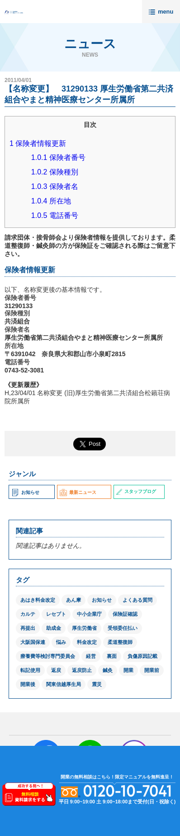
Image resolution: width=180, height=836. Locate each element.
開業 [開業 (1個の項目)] (128, 670)
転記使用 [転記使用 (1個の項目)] (30, 670)
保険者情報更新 (37, 143)
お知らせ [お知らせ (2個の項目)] (102, 600)
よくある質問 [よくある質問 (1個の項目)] (137, 600)
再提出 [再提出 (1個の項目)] (27, 628)
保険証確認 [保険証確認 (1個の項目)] (125, 614)
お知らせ (25, 492)
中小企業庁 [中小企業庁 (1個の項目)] (89, 614)
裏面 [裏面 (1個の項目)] (112, 656)
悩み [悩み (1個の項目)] (61, 642)
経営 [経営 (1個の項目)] (91, 656)
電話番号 (54, 215)
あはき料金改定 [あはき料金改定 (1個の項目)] (37, 600)
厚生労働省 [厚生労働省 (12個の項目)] (84, 628)
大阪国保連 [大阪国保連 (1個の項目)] (32, 642)
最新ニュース (78, 492)
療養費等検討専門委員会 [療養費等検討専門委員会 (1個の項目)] (47, 656)
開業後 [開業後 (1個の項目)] (27, 684)
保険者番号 (58, 157)
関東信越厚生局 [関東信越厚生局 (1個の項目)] (63, 684)
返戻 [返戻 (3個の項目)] (56, 670)
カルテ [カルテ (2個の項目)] (27, 614)
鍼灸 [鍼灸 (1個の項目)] (108, 670)
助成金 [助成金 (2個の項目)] (53, 628)
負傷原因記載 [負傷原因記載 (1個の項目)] (142, 656)
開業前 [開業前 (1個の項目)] (151, 670)
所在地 (51, 201)
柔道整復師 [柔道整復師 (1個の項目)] (120, 642)
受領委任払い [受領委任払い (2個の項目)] (122, 628)
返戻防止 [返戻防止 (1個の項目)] (82, 670)
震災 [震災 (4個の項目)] (97, 684)
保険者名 (54, 186)
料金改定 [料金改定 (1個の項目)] (87, 642)
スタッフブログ (136, 491)
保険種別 (54, 172)
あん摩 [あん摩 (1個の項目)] (73, 600)
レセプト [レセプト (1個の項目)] (56, 614)
